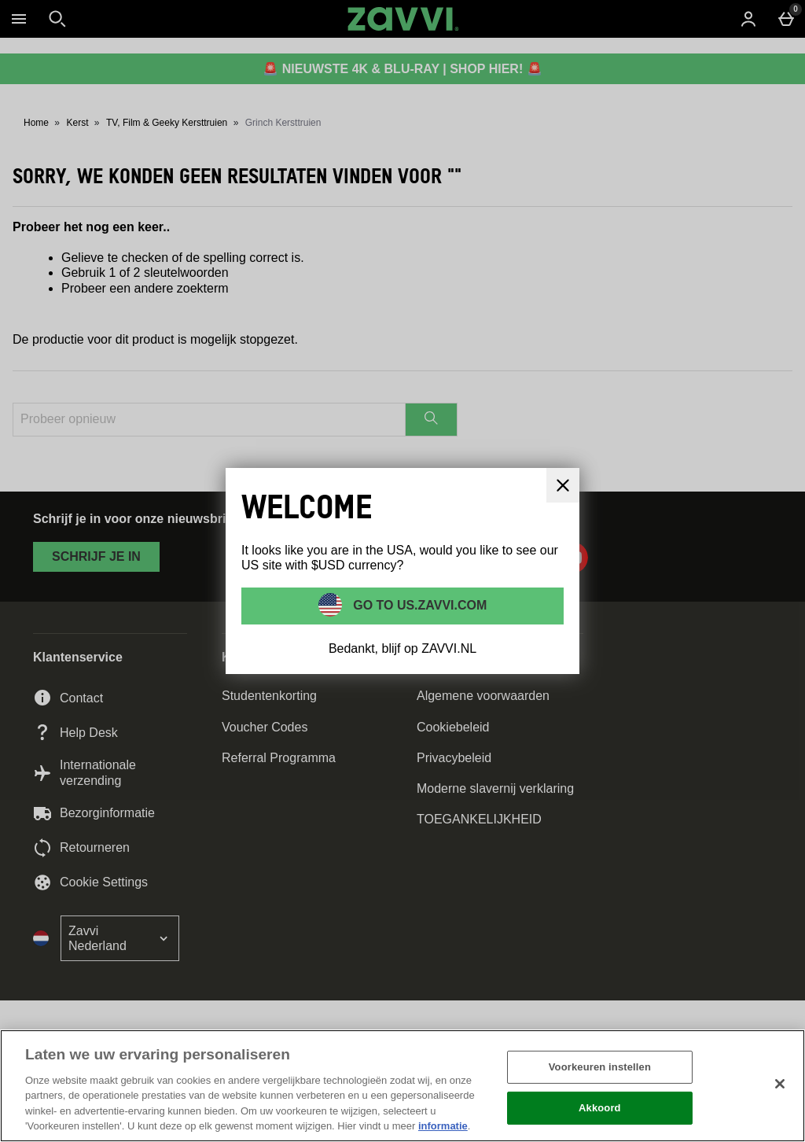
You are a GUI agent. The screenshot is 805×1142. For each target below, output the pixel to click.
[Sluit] (562, 485)
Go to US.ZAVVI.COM (418, 605)
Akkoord (600, 1108)
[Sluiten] (780, 1083)
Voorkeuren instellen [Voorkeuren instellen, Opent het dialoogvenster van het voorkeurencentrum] (600, 1067)
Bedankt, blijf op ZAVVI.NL (402, 648)
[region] (402, 1086)
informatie (443, 1126)
